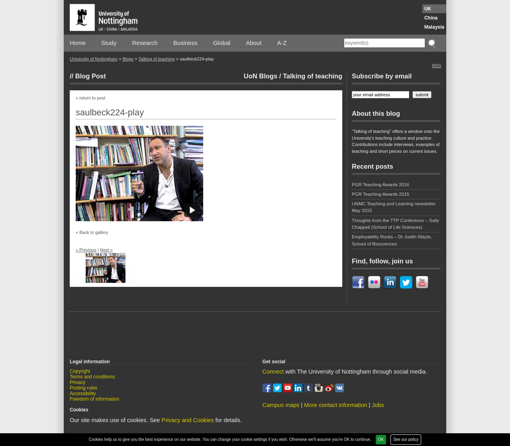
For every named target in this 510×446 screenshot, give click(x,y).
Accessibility (83, 393)
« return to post (90, 97)
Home (78, 42)
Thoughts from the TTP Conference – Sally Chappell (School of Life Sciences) (395, 224)
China (430, 18)
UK (427, 9)
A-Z (281, 42)
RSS (436, 65)
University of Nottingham (94, 58)
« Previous (86, 249)
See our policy (405, 439)
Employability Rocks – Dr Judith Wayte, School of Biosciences (392, 240)
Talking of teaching (156, 58)
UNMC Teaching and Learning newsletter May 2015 (393, 207)
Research (145, 42)
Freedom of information (94, 399)
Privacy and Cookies (187, 420)
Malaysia (434, 27)
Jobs (378, 405)
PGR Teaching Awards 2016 (380, 184)
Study (108, 42)
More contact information (335, 405)
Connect (273, 371)
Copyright (80, 371)
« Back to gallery (92, 232)
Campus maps (281, 405)
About (253, 42)
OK (381, 439)
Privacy (77, 382)
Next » (106, 249)
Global (221, 42)
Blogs (127, 58)
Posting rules (83, 388)
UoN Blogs (260, 76)
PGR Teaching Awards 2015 (380, 194)
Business (185, 42)
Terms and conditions (92, 377)
